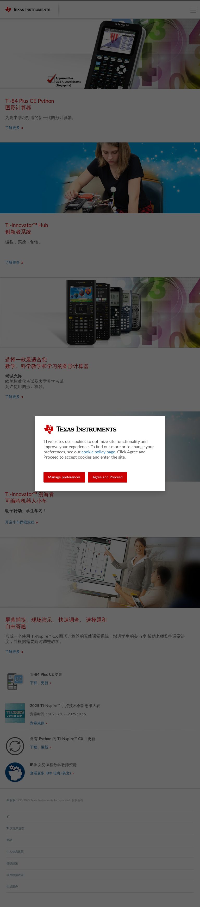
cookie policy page (98, 452)
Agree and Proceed (107, 477)
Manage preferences (64, 477)
